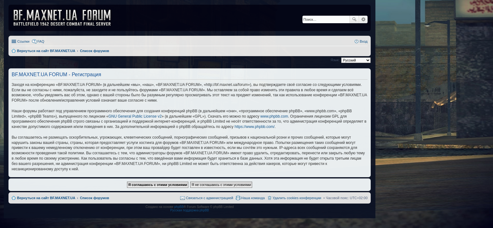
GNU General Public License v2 (135, 116)
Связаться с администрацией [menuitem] (209, 198)
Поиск (354, 19)
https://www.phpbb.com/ (254, 127)
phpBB (179, 207)
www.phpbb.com (274, 116)
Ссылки (23, 41)
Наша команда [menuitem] (253, 198)
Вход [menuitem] (364, 41)
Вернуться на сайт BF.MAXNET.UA (46, 198)
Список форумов (94, 198)
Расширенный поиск (363, 19)
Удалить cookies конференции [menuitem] (297, 198)
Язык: (335, 60)
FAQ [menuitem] (40, 41)
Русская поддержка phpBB (189, 210)
